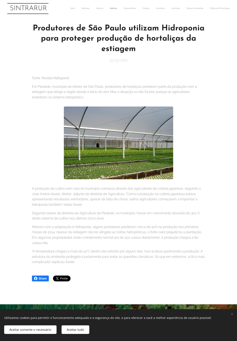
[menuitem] (171, 8)
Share (40, 278)
